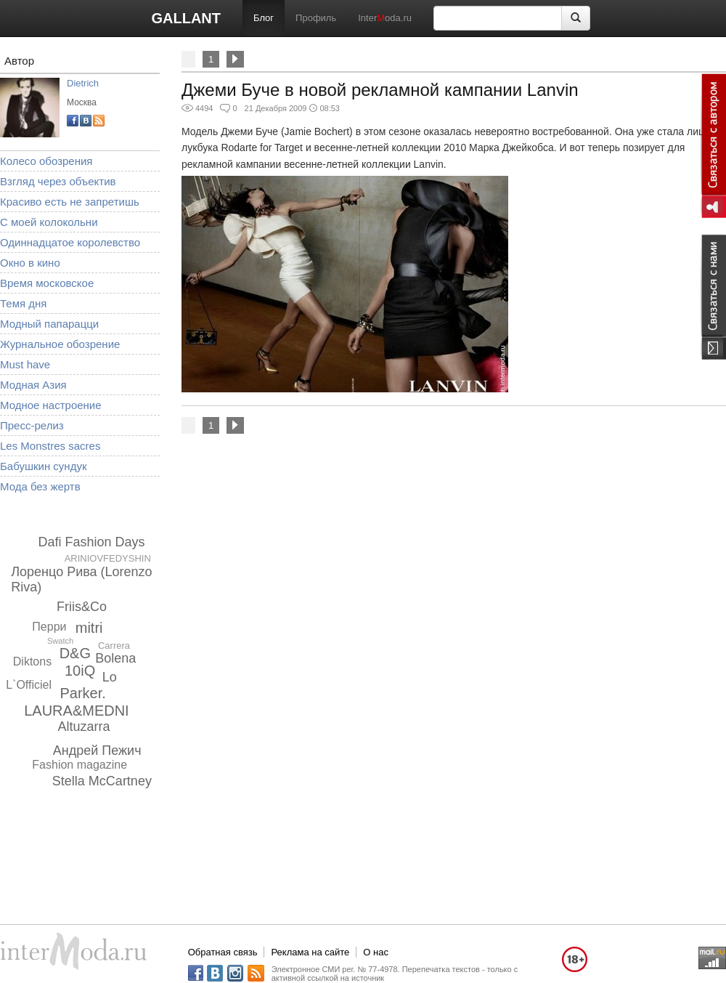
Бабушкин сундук (43, 466)
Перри (49, 626)
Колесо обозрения (46, 161)
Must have (25, 364)
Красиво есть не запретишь (69, 201)
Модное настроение (51, 405)
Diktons (32, 661)
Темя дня (23, 303)
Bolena (115, 658)
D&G (75, 653)
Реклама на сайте (310, 952)
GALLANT (186, 18)
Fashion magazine (79, 765)
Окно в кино (30, 262)
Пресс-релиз (32, 425)
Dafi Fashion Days (91, 542)
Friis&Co (82, 606)
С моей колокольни (49, 222)
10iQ (80, 671)
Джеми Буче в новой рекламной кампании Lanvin (380, 90)
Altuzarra (84, 726)
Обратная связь (223, 952)
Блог (263, 17)
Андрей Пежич (97, 750)
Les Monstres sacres (50, 446)
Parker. (82, 693)
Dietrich (83, 83)
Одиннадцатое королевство (70, 242)
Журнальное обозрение (60, 344)
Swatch (60, 640)
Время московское (47, 283)
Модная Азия (33, 385)
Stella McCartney (102, 781)
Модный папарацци (49, 323)
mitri (89, 628)
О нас (375, 952)
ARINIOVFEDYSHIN (108, 558)
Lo (109, 677)
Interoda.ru (385, 17)
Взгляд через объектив (57, 181)
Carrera (114, 645)
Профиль (315, 17)
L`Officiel (29, 685)
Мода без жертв (40, 486)
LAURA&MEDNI (76, 711)
